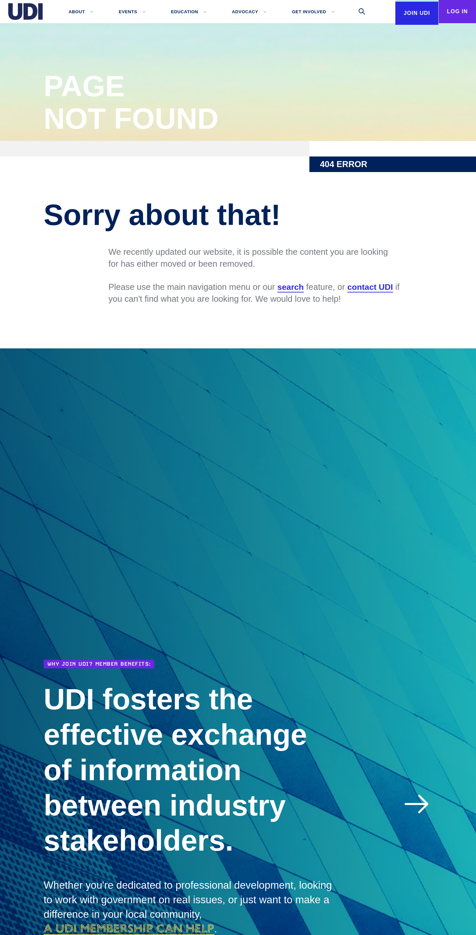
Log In (454, 11)
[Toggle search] (353, 11)
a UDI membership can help (135, 928)
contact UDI (372, 287)
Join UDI (408, 34)
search (291, 287)
